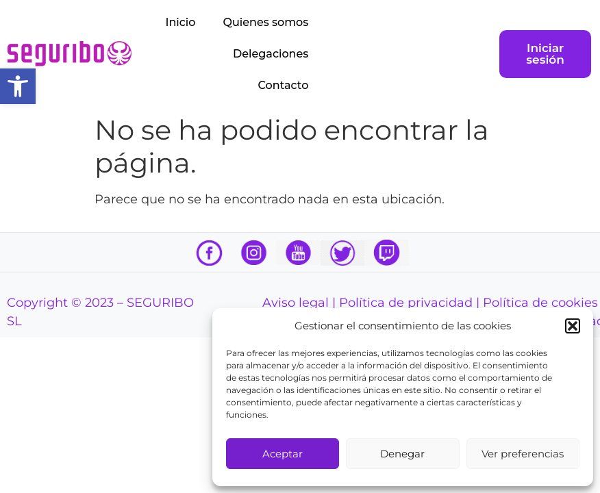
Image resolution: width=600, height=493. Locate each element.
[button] (572, 326)
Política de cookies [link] (540, 302)
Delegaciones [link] (270, 53)
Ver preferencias (523, 453)
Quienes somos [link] (265, 22)
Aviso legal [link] (295, 302)
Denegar (402, 453)
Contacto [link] (283, 85)
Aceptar (282, 453)
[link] (18, 86)
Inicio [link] (181, 22)
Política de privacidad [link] (406, 302)
